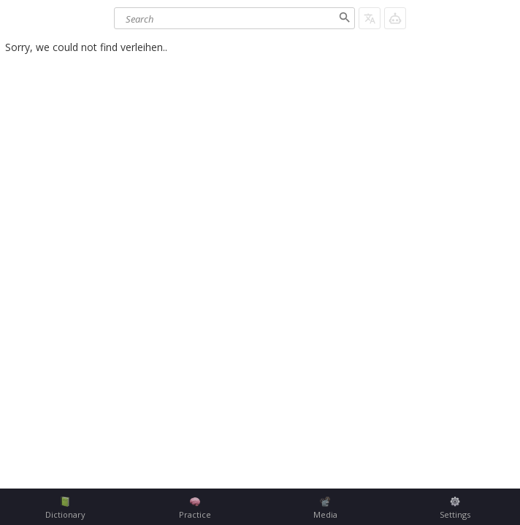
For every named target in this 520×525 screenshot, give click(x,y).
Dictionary (65, 508)
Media (325, 508)
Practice (195, 508)
